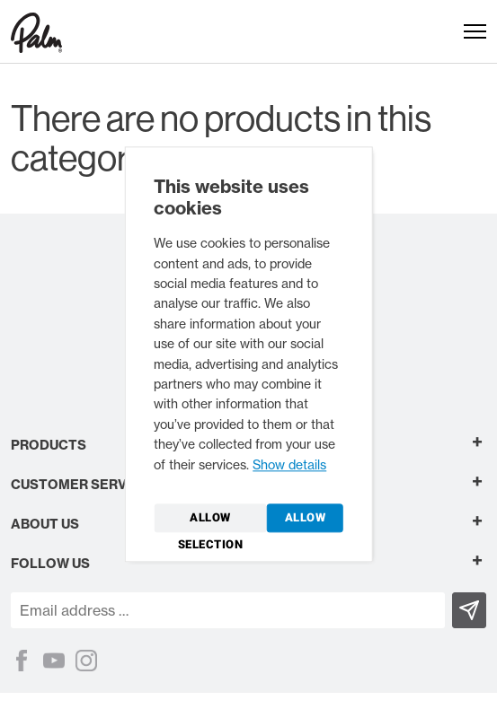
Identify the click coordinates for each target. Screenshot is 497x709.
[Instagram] (86, 660)
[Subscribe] (469, 610)
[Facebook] (21, 660)
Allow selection (211, 521)
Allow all (305, 521)
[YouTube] (54, 660)
